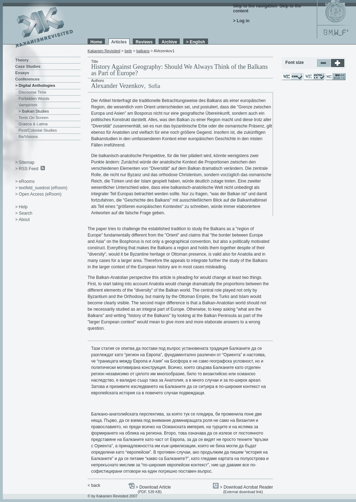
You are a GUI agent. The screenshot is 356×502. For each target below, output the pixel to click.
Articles (119, 42)
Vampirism (28, 105)
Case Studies (28, 66)
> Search (23, 213)
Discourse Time (33, 92)
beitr (128, 51)
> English (195, 42)
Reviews (144, 42)
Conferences (27, 79)
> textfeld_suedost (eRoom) (41, 187)
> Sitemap (24, 162)
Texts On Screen (33, 117)
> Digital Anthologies (35, 85)
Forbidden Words (34, 98)
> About (22, 219)
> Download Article (153, 487)
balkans (142, 51)
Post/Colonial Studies (38, 130)
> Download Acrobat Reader (246, 487)
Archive (169, 42)
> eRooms (25, 181)
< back (94, 485)
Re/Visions (28, 137)
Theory (22, 60)
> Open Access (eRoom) (38, 194)
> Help (21, 206)
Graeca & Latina (33, 124)
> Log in (241, 20)
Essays (22, 73)
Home (96, 42)
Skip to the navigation (255, 6)
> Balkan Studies (34, 111)
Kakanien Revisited (104, 51)
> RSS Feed (26, 168)
